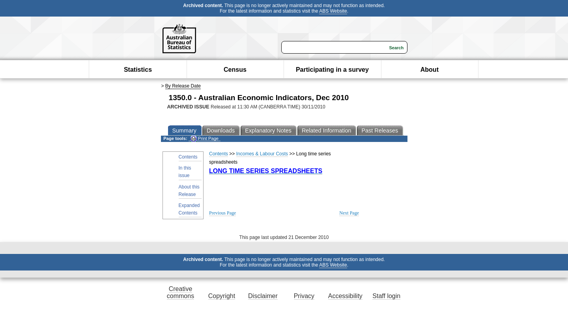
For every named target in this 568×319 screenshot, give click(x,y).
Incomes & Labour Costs (262, 154)
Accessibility (345, 296)
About (429, 69)
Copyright (221, 296)
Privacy (304, 296)
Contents (188, 157)
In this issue (185, 171)
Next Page (349, 213)
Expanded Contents (189, 209)
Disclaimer (263, 296)
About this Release (189, 190)
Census (235, 69)
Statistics (138, 69)
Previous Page (222, 213)
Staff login (386, 296)
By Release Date (183, 86)
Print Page (205, 138)
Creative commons (180, 292)
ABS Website (333, 11)
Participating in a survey (332, 69)
